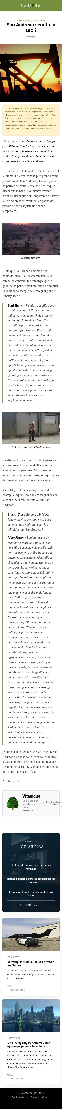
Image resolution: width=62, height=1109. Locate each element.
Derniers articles (19, 1097)
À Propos (45, 1097)
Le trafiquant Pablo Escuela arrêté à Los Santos (31, 894)
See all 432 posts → (31, 905)
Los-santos (31, 846)
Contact (34, 1097)
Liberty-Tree (24, 1093)
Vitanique (31, 37)
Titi (9, 986)
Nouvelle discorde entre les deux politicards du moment (31, 880)
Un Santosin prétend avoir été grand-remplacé (31, 867)
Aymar (10, 1075)
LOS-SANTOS (39, 21)
